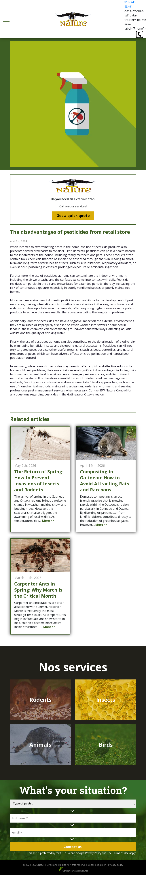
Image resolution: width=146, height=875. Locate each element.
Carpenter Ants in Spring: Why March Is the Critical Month (38, 590)
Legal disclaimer (97, 864)
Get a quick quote (73, 215)
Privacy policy (115, 864)
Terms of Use (120, 853)
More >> (48, 521)
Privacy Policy (93, 853)
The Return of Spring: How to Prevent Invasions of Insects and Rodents (38, 481)
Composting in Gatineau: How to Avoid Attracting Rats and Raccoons (104, 481)
